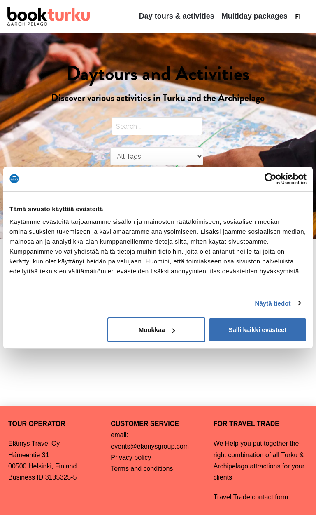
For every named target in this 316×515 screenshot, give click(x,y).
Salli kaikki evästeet (257, 329)
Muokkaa (157, 329)
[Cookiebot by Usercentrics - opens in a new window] (271, 179)
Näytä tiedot (273, 303)
